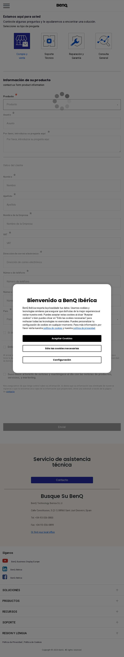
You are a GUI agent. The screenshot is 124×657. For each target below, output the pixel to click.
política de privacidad (84, 328)
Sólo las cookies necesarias (62, 348)
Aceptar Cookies (62, 338)
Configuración (62, 359)
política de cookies (52, 328)
